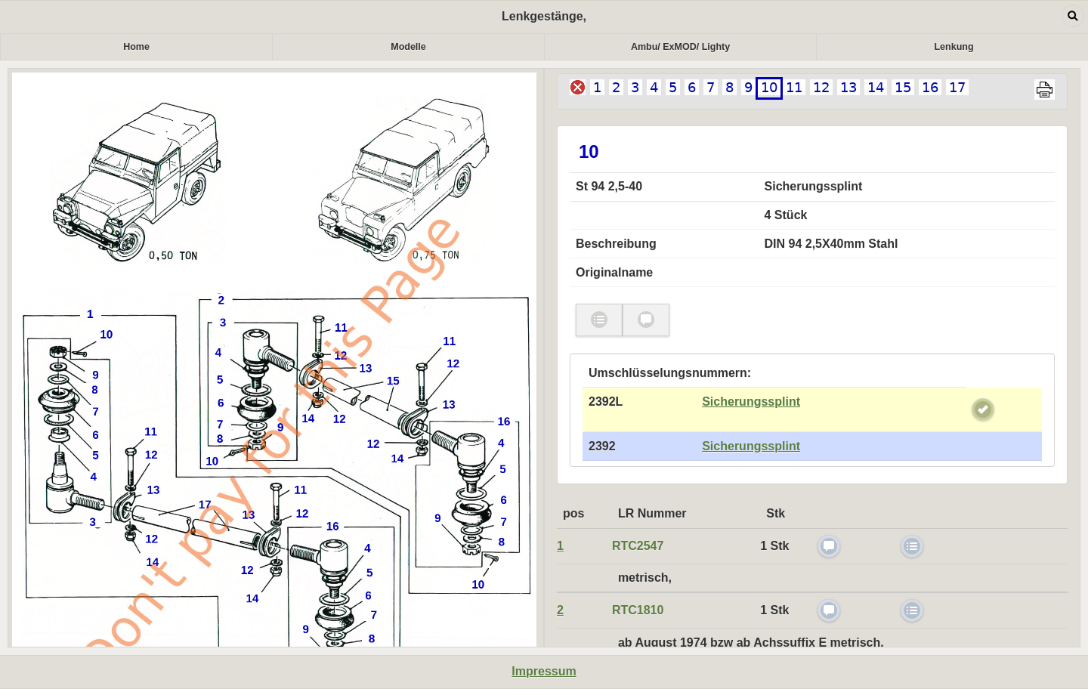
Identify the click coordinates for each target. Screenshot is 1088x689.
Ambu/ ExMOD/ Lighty (680, 47)
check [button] (599, 320)
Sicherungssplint (751, 401)
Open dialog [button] (1073, 16)
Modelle (408, 47)
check (983, 409)
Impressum (544, 671)
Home (136, 47)
